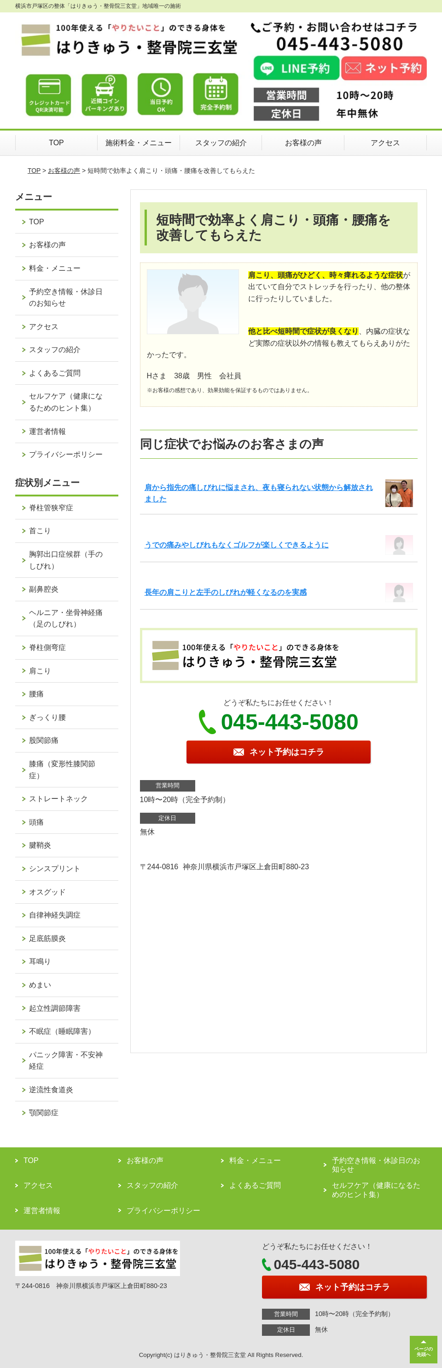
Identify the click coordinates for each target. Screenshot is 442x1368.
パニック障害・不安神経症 (66, 1061)
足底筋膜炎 (47, 938)
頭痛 (36, 822)
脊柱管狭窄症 (51, 508)
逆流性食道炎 (51, 1090)
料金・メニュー (55, 268)
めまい (40, 985)
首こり (40, 531)
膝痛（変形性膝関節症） (62, 770)
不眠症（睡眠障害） (62, 1031)
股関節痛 (43, 740)
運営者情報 (47, 431)
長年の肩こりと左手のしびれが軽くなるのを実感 (226, 592)
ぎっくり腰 (47, 717)
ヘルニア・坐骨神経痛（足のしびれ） (66, 618)
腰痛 (36, 694)
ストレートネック (58, 799)
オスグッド (47, 892)
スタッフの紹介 (221, 143)
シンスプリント (55, 868)
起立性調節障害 (55, 1008)
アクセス (385, 143)
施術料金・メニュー (138, 143)
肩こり (40, 671)
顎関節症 (43, 1113)
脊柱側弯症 (47, 647)
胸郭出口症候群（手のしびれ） (66, 560)
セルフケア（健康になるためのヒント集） (66, 402)
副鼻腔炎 (43, 589)
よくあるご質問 (55, 373)
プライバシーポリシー (66, 454)
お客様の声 (303, 143)
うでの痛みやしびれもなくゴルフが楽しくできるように (237, 545)
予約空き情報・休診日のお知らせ (66, 298)
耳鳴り (40, 961)
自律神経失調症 (55, 915)
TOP (56, 143)
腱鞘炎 (40, 845)
